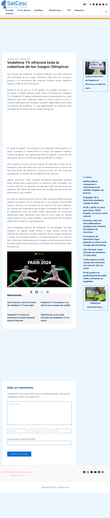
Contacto (4, 469)
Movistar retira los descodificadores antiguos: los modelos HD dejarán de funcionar (94, 223)
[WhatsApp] (42, 288)
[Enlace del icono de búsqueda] (106, 10)
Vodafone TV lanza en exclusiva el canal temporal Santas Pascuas (21, 314)
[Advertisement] (55, 34)
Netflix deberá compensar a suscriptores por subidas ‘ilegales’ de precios (93, 184)
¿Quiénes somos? (16, 472)
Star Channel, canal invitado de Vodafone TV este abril (94, 249)
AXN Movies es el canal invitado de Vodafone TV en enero (55, 314)
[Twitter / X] (90, 4)
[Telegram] (97, 4)
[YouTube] (100, 4)
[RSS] (103, 4)
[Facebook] (94, 4)
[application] (44, 10)
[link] (84, 4)
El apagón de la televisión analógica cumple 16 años (93, 197)
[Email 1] (106, 4)
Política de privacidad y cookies (20, 469)
